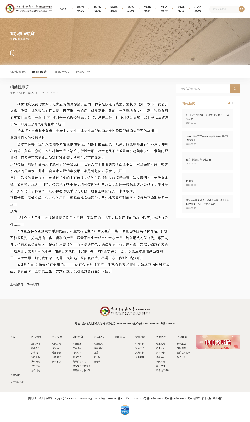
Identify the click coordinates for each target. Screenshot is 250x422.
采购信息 (56, 357)
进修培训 (160, 348)
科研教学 (164, 8)
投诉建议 (181, 343)
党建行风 (98, 343)
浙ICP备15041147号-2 (181, 398)
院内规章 (35, 357)
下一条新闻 (33, 284)
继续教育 (160, 343)
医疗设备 (35, 366)
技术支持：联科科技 (212, 398)
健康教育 (147, 8)
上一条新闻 (16, 284)
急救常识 (61, 71)
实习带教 (160, 352)
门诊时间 (77, 352)
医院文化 (130, 8)
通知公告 (56, 352)
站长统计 (197, 398)
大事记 (34, 352)
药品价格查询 (79, 361)
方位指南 (35, 370)
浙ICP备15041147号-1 (158, 398)
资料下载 (56, 361)
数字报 (97, 357)
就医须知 (77, 357)
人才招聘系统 (17, 382)
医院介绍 (35, 343)
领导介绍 (35, 348)
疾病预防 (39, 71)
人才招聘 (197, 8)
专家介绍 (77, 348)
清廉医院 (98, 348)
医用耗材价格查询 (82, 370)
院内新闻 (56, 343)
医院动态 (97, 8)
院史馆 (97, 361)
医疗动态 (56, 348)
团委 (96, 352)
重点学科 (160, 366)
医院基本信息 (183, 352)
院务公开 (181, 357)
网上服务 (181, 8)
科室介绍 (77, 343)
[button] (229, 103)
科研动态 (160, 357)
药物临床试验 (162, 370)
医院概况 (80, 8)
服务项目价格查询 (82, 366)
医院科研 (160, 361)
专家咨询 (181, 348)
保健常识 (18, 71)
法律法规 (35, 361)
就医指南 (114, 8)
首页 (63, 9)
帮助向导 (83, 71)
